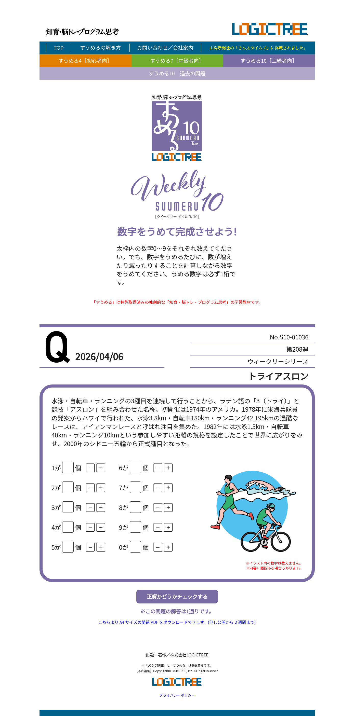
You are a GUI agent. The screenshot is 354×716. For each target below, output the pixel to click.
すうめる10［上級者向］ (269, 60)
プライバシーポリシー (177, 695)
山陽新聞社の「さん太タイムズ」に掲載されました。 (258, 47)
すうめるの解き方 (100, 47)
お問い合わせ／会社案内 (165, 47)
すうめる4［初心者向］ (85, 60)
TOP (59, 47)
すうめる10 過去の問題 (177, 73)
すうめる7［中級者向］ (177, 60)
